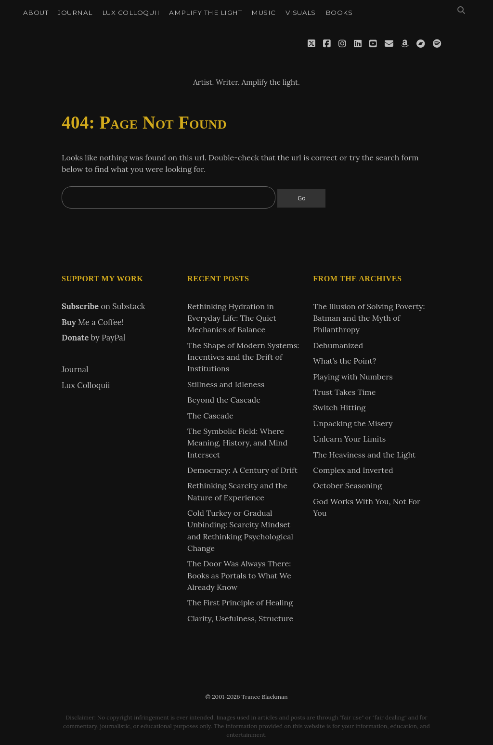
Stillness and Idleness (225, 384)
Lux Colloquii (130, 12)
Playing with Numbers (353, 376)
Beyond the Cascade (223, 400)
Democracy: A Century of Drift (242, 470)
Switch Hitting (339, 407)
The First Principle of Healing (240, 602)
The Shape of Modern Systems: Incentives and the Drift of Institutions (243, 357)
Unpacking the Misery (352, 423)
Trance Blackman (246, 59)
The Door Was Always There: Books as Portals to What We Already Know (239, 575)
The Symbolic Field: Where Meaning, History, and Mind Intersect (237, 442)
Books (338, 12)
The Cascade (210, 415)
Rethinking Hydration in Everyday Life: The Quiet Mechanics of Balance (231, 318)
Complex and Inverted (353, 470)
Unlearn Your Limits (349, 439)
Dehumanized (338, 345)
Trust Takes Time (344, 392)
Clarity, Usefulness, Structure (240, 618)
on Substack (103, 306)
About (35, 12)
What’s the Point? (344, 361)
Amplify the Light (205, 12)
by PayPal (93, 337)
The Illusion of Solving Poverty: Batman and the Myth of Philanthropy (369, 318)
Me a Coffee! (93, 322)
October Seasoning (347, 485)
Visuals (300, 12)
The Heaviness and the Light (364, 454)
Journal (75, 12)
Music (263, 12)
